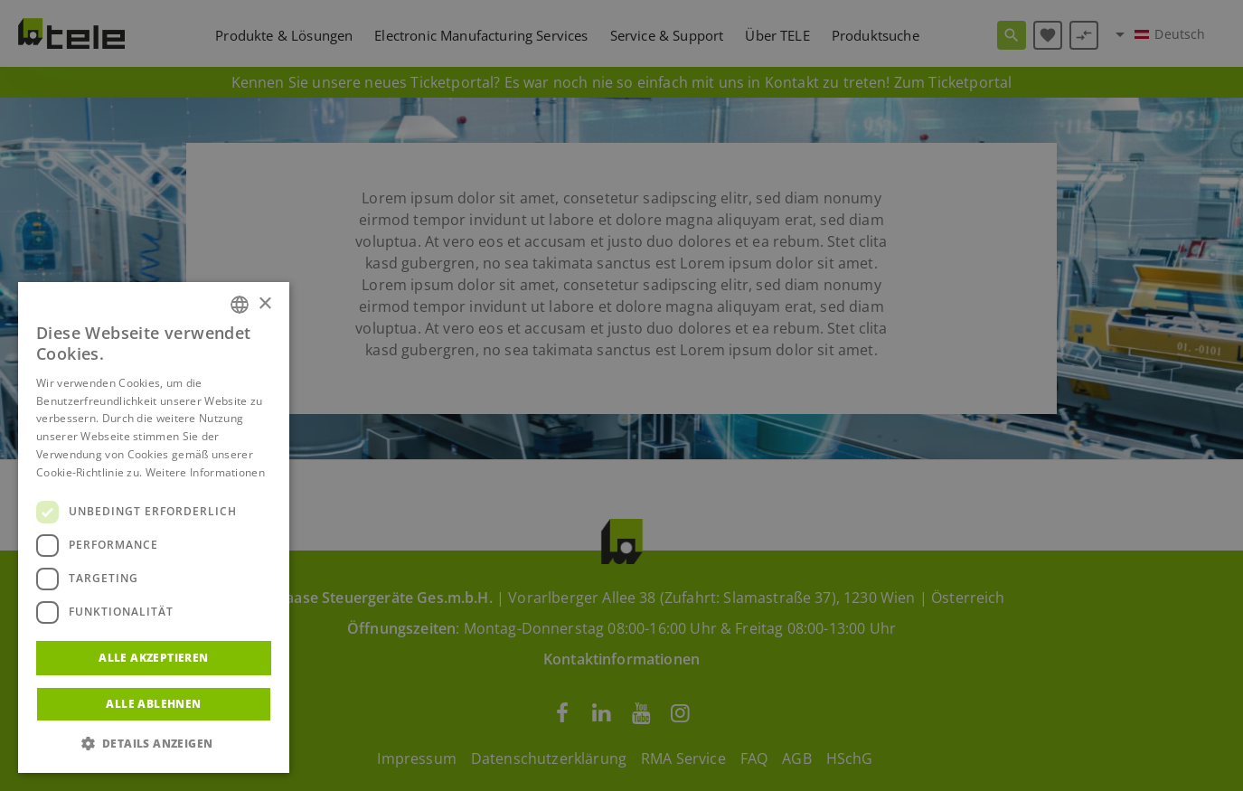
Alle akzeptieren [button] (153, 657)
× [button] (264, 304)
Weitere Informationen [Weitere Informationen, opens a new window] (205, 472)
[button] (153, 744)
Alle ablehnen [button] (153, 703)
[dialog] (621, 395)
